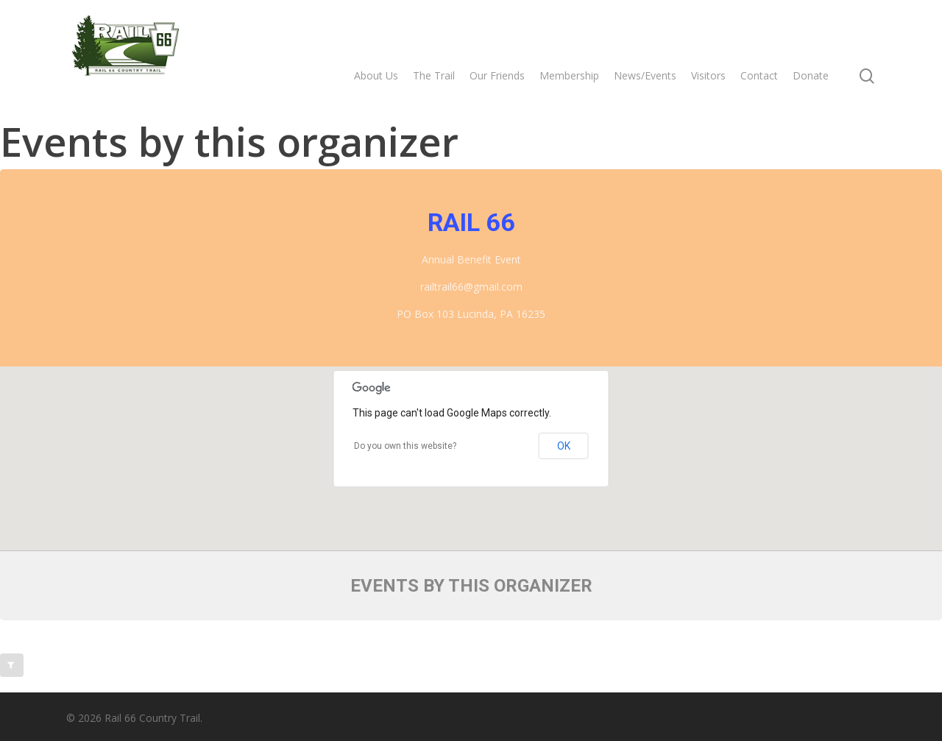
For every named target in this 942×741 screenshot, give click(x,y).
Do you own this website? (405, 446)
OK (563, 446)
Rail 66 (471, 222)
